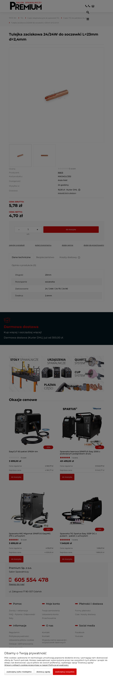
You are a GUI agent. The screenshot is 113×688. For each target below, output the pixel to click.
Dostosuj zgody (43, 672)
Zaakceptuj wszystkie (64, 672)
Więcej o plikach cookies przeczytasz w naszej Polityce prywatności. (36, 665)
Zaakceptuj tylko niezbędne (19, 672)
